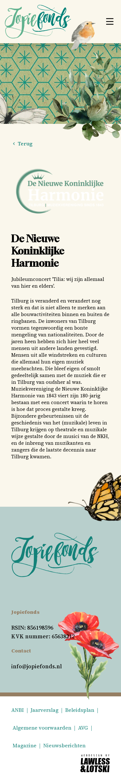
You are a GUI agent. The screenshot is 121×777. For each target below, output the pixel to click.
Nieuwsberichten (64, 745)
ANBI (17, 709)
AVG (83, 727)
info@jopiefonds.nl (36, 666)
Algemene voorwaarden (42, 727)
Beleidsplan (79, 709)
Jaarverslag (44, 709)
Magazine (24, 745)
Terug (22, 143)
